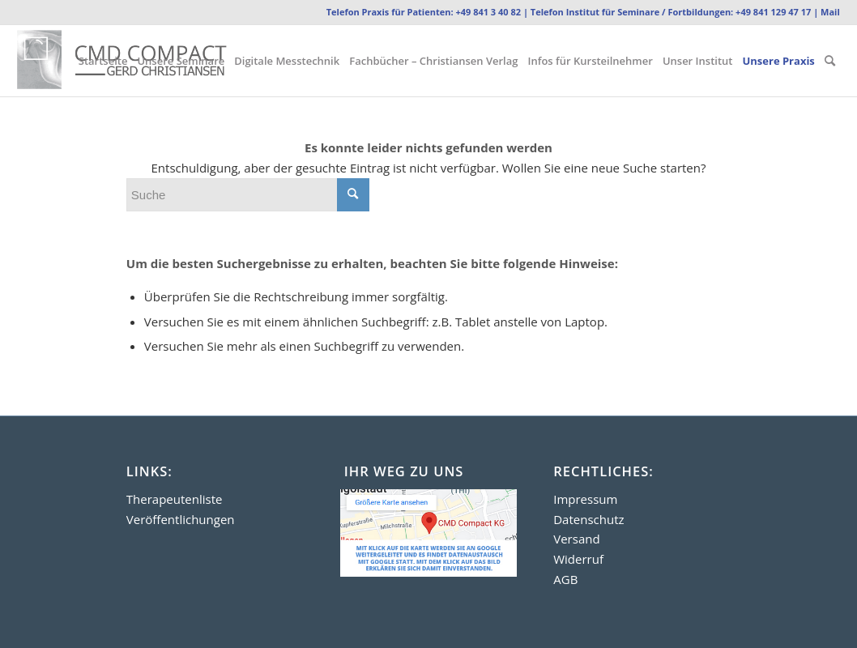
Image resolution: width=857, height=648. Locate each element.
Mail (830, 12)
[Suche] (830, 60)
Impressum (585, 499)
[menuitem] (103, 60)
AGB (565, 579)
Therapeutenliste (174, 499)
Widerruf (578, 559)
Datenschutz (588, 519)
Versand (576, 539)
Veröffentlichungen (180, 519)
